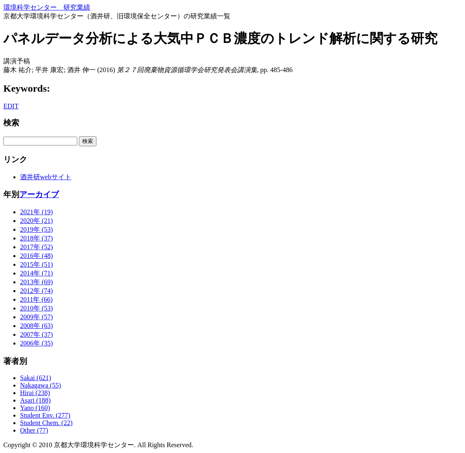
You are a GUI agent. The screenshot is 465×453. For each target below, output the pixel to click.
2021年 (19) (36, 211)
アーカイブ (39, 194)
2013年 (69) (36, 281)
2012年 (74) (36, 290)
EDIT (10, 106)
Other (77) (34, 430)
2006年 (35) (36, 343)
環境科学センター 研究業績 (46, 7)
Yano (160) (35, 407)
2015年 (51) (36, 264)
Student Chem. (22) (46, 422)
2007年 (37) (36, 334)
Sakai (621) (35, 377)
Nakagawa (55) (40, 385)
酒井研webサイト (45, 176)
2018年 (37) (36, 238)
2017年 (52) (36, 246)
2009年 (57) (36, 316)
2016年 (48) (36, 255)
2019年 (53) (36, 229)
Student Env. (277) (45, 415)
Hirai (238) (35, 392)
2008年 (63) (36, 325)
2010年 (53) (36, 308)
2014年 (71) (36, 273)
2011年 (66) (36, 299)
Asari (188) (35, 400)
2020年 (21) (36, 220)
